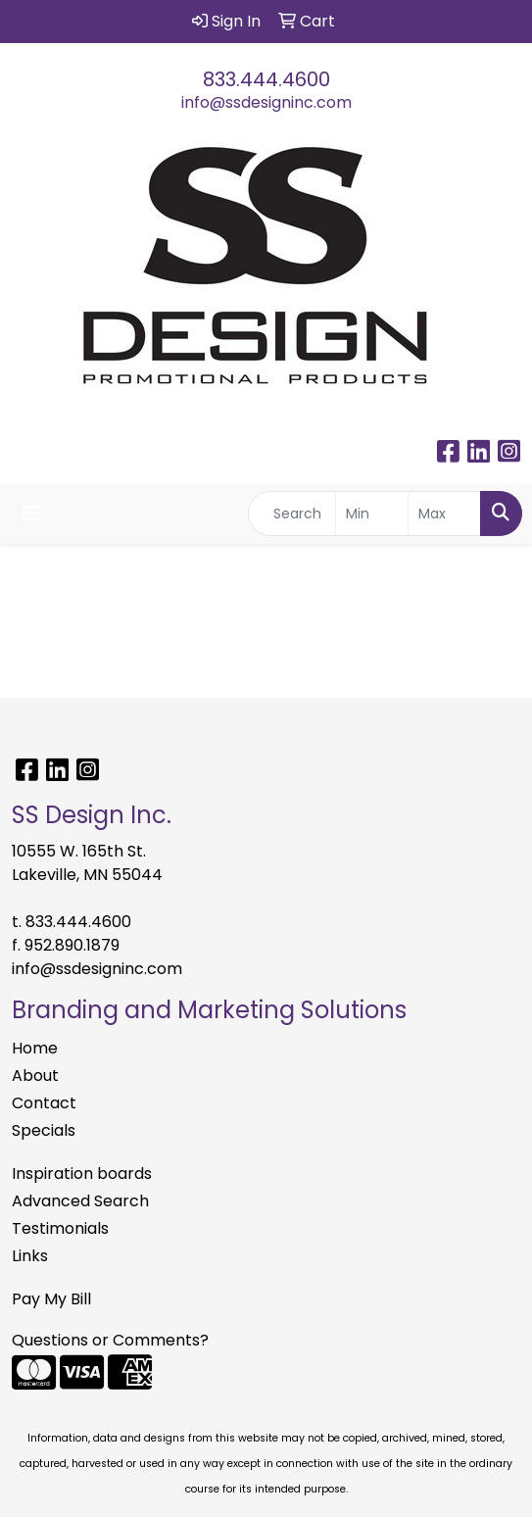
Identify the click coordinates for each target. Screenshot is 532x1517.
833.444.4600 (266, 79)
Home (35, 1048)
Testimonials (60, 1228)
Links (30, 1256)
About (35, 1075)
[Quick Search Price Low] (372, 513)
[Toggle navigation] (30, 513)
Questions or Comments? (110, 1340)
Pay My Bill (51, 1299)
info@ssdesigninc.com (266, 102)
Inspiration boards (82, 1173)
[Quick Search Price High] (444, 513)
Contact (44, 1103)
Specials (43, 1130)
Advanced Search (80, 1201)
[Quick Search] (292, 513)
